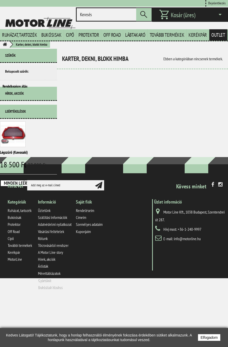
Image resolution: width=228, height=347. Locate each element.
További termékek (167, 35)
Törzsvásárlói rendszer (53, 290)
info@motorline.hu (187, 283)
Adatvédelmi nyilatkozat (55, 269)
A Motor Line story (50, 297)
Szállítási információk (52, 262)
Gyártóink (44, 325)
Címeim (81, 262)
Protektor (88, 35)
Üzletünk (44, 255)
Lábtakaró (135, 35)
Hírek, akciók (14, 106)
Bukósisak (51, 35)
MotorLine (15, 304)
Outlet (218, 35)
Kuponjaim (83, 276)
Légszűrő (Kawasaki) (14, 163)
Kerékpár (198, 35)
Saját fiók (84, 247)
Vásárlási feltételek (51, 276)
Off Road (112, 35)
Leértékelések (15, 122)
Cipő (70, 35)
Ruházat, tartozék (19, 35)
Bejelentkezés (217, 3)
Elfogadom (209, 337)
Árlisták (43, 311)
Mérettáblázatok (49, 318)
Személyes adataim (89, 269)
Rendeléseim (85, 255)
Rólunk (43, 283)
